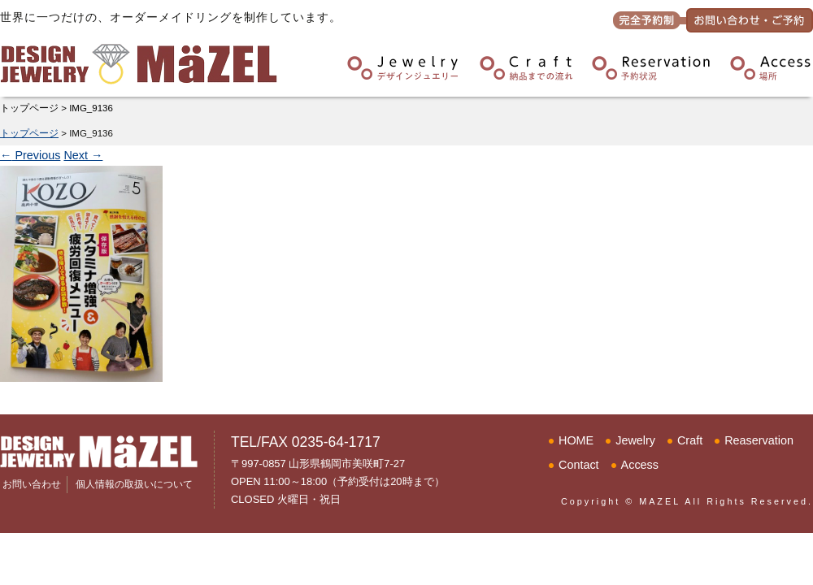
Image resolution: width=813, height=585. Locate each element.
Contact (579, 464)
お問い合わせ (31, 484)
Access (640, 464)
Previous (30, 155)
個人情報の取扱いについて (134, 484)
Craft (689, 440)
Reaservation (758, 440)
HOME (576, 440)
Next (82, 155)
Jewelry (635, 440)
